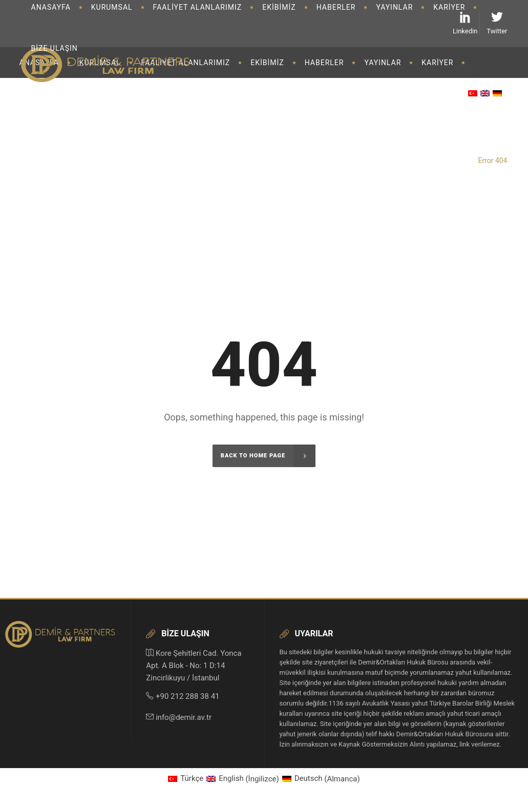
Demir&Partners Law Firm (430, 160)
